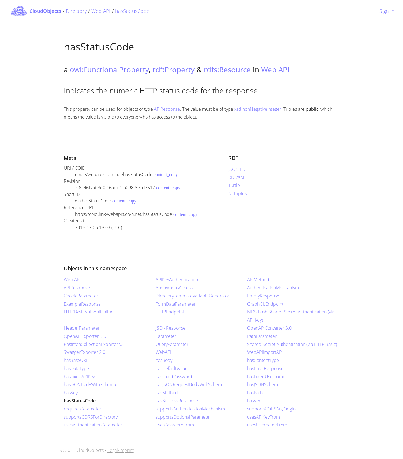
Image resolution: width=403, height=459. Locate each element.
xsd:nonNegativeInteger (257, 109)
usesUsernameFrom (267, 425)
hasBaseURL (76, 360)
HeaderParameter (82, 328)
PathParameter (262, 336)
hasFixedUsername (266, 376)
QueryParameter (172, 344)
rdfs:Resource (227, 69)
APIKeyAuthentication (177, 279)
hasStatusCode (132, 11)
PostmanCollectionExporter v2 (94, 344)
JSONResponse (171, 328)
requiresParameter (82, 409)
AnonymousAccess (174, 288)
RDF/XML (237, 177)
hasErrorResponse (265, 368)
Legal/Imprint (120, 450)
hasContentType (263, 360)
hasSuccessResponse (177, 401)
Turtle (234, 185)
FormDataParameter (176, 304)
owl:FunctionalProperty (109, 69)
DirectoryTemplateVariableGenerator (192, 296)
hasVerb (255, 401)
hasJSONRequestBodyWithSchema (190, 384)
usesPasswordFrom (175, 425)
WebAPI (163, 352)
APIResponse (167, 109)
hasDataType (76, 368)
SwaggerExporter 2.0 (84, 352)
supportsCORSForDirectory (91, 417)
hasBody (164, 360)
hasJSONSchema (263, 384)
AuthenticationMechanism (273, 288)
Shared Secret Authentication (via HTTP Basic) (292, 344)
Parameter (166, 336)
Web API (101, 11)
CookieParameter (81, 296)
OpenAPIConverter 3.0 (269, 328)
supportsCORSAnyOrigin (271, 409)
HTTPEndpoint (170, 312)
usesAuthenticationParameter (93, 425)
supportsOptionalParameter (183, 417)
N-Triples (237, 193)
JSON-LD (236, 169)
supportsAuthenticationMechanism (190, 409)
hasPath (255, 392)
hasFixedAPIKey (79, 376)
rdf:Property (174, 69)
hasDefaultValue (172, 368)
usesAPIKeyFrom (263, 417)
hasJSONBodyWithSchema (90, 384)
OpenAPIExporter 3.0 (85, 336)
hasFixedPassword (174, 376)
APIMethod (258, 279)
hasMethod (167, 392)
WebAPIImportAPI (265, 352)
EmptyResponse (263, 296)
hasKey (71, 392)
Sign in (387, 11)
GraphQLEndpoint (265, 304)
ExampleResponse (82, 304)
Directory (76, 11)
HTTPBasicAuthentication (88, 312)
